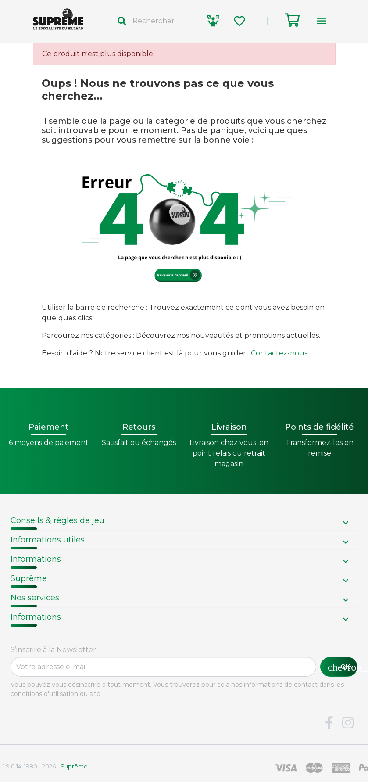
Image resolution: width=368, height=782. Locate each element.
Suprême (29, 578)
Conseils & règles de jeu (57, 520)
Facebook (329, 723)
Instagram (348, 723)
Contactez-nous (279, 353)
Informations (36, 559)
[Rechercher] (154, 21)
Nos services (35, 598)
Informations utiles (48, 540)
